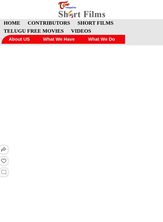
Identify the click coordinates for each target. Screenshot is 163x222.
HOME (12, 23)
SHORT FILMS (95, 23)
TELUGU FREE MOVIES (34, 31)
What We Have (59, 39)
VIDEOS (81, 31)
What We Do (101, 39)
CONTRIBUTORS (49, 23)
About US (19, 39)
